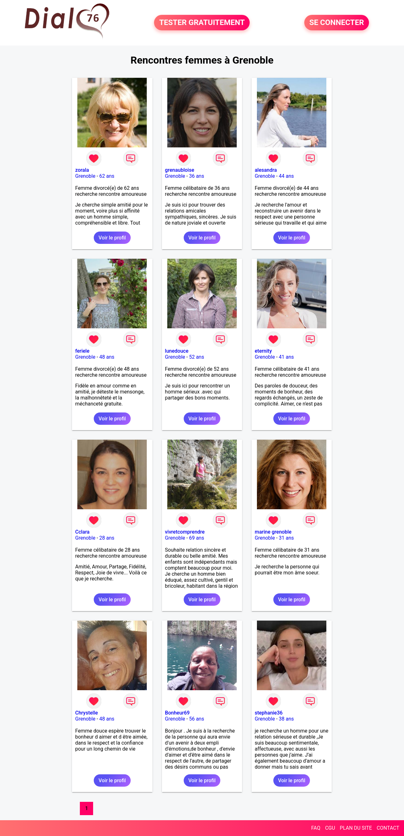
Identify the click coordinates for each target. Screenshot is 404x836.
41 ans (286, 357)
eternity (263, 351)
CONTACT (388, 828)
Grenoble (85, 176)
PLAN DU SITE (356, 828)
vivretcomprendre (185, 532)
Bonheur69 (177, 713)
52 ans (196, 357)
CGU (330, 828)
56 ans (196, 719)
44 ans (286, 176)
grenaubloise (179, 170)
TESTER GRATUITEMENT (202, 22)
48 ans (107, 357)
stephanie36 (268, 713)
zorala (82, 170)
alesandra (266, 170)
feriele (82, 351)
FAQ (315, 828)
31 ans (286, 538)
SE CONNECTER (336, 22)
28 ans (107, 538)
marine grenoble (273, 532)
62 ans (107, 176)
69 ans (196, 538)
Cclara (82, 532)
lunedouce (176, 351)
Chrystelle (86, 713)
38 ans (286, 719)
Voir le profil (112, 238)
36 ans (196, 176)
